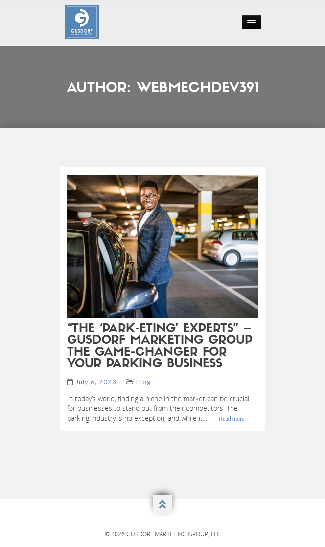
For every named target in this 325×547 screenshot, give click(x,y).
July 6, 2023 (95, 382)
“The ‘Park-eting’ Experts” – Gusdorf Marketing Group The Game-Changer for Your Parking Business (160, 346)
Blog (143, 382)
